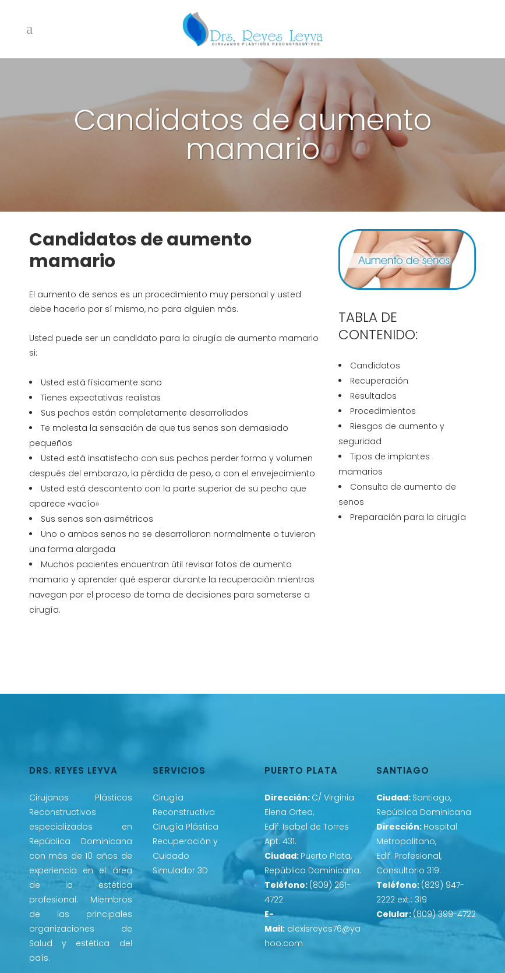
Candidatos (375, 365)
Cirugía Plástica (185, 827)
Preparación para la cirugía (408, 517)
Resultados (373, 396)
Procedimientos (383, 411)
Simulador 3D (180, 870)
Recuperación (379, 381)
